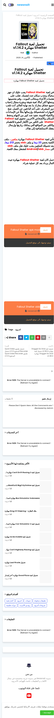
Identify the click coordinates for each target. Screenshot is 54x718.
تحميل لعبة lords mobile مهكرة (16, 537)
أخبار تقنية (7, 601)
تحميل (43, 230)
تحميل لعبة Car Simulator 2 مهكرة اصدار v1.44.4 (20, 524)
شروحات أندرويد (37, 605)
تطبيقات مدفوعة (38, 601)
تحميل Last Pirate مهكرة (13, 562)
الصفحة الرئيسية (45, 15)
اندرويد (34, 15)
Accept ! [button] (45, 712)
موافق (5, 706)
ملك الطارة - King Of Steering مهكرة (18, 511)
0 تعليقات (7, 399)
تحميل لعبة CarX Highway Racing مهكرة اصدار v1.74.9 (20, 549)
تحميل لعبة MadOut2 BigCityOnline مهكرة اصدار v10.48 (20, 485)
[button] (4, 5)
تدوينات (26, 601)
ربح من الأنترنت (23, 605)
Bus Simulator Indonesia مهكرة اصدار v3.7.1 (20, 498)
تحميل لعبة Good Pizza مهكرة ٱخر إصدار (19, 575)
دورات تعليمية (9, 605)
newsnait (21, 5)
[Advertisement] (27, 194)
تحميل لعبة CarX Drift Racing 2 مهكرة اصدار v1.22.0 (20, 472)
